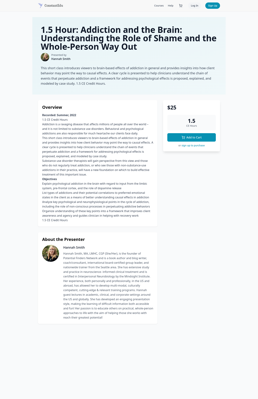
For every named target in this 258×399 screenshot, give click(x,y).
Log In (194, 5)
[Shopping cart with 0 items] (181, 5)
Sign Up (212, 5)
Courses (159, 5)
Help (170, 5)
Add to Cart (192, 137)
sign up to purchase (193, 145)
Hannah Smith (60, 59)
